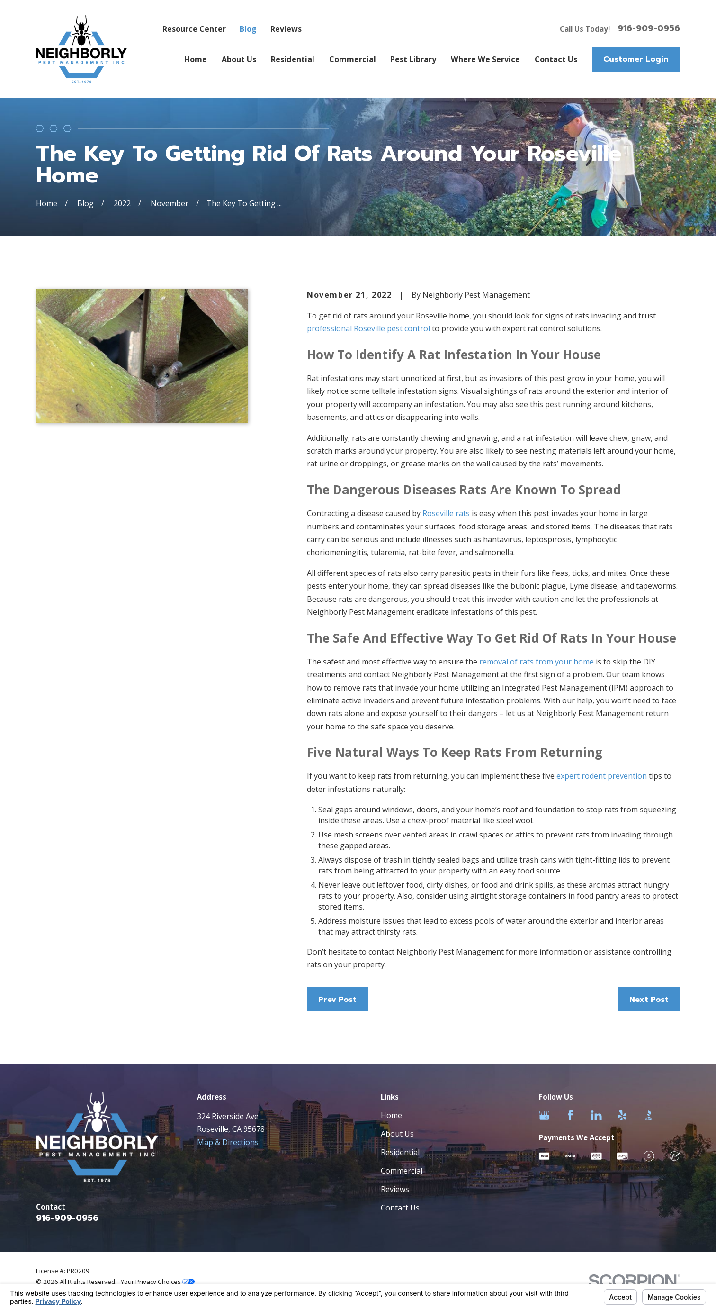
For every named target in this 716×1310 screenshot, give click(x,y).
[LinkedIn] (596, 1115)
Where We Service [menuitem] (485, 59)
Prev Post (337, 999)
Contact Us (400, 1207)
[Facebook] (570, 1115)
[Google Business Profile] (544, 1115)
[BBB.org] (649, 1115)
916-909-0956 (649, 29)
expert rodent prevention (601, 776)
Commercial (401, 1170)
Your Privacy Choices (158, 1281)
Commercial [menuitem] (352, 59)
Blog (248, 29)
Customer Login (636, 59)
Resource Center (194, 29)
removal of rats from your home (536, 661)
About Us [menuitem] (239, 59)
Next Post (649, 999)
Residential (400, 1152)
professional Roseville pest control (368, 328)
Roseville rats (446, 513)
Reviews (286, 29)
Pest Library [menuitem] (413, 59)
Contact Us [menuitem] (556, 59)
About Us (397, 1133)
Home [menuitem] (195, 59)
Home (391, 1115)
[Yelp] (622, 1115)
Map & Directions (228, 1142)
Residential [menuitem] (292, 59)
